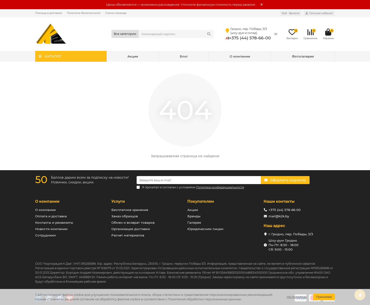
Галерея (194, 222)
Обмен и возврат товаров (133, 222)
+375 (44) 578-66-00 (250, 37)
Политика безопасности (84, 13)
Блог (184, 56)
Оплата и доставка (51, 216)
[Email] (199, 180)
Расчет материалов (127, 235)
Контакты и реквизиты (54, 222)
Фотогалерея (303, 56)
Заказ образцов (124, 216)
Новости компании (51, 229)
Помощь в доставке (48, 13)
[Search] (176, 34)
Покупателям (200, 201)
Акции (132, 56)
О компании (240, 56)
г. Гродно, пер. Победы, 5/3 (291, 234)
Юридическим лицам (205, 229)
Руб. (290, 13)
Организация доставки (130, 229)
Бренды (194, 216)
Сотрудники (45, 235)
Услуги (118, 201)
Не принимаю (297, 297)
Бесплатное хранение (129, 210)
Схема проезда (115, 13)
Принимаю (324, 297)
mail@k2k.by (279, 216)
